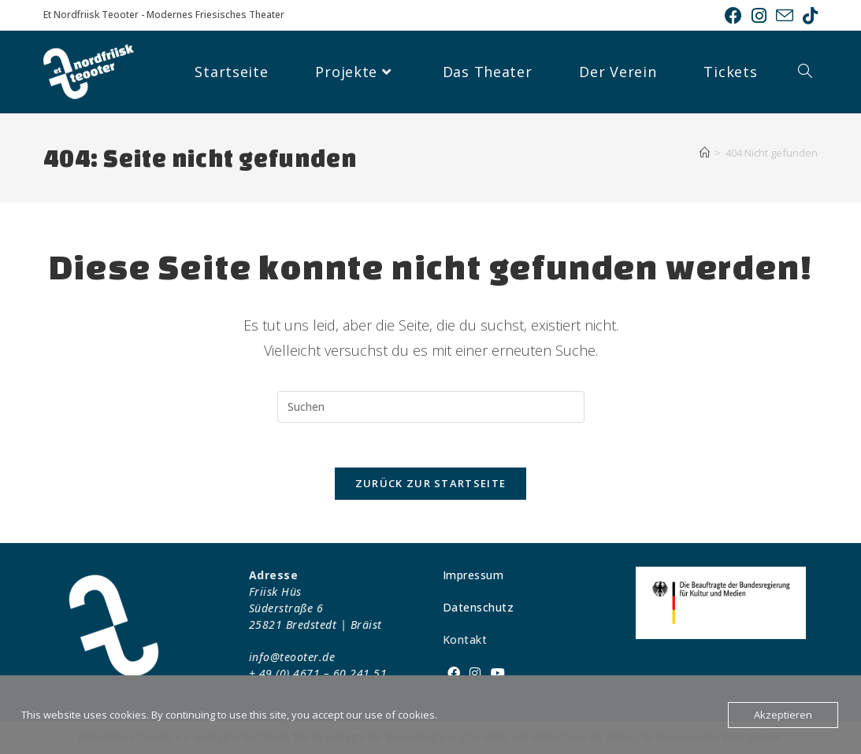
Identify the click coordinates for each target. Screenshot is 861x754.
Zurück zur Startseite (430, 486)
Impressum (473, 574)
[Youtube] (498, 672)
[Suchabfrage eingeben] (431, 407)
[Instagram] (475, 672)
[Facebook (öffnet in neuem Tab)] (733, 15)
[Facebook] (454, 672)
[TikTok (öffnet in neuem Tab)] (808, 15)
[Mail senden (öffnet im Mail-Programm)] (784, 15)
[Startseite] (705, 153)
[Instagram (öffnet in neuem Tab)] (759, 15)
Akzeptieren (783, 715)
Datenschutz (478, 607)
